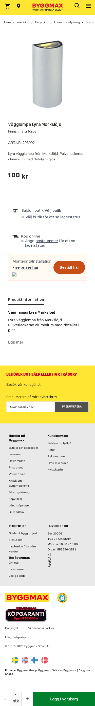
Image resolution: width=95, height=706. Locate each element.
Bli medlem (16, 512)
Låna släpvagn (19, 505)
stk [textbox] (16, 701)
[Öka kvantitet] (27, 699)
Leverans (15, 454)
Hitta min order (58, 463)
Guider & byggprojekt (23, 533)
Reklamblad (17, 461)
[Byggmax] (47, 7)
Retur (51, 450)
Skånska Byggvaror (64, 670)
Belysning (41, 22)
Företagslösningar (21, 492)
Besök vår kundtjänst (23, 384)
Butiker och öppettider (23, 448)
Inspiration (18, 526)
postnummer (46, 241)
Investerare (16, 569)
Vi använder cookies (41, 628)
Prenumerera (72, 406)
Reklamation (56, 456)
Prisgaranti (16, 467)
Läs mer (15, 342)
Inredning (22, 22)
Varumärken (17, 474)
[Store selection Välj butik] (19, 6)
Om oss (13, 562)
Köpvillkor (15, 499)
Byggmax (43, 670)
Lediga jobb (17, 575)
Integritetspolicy (15, 637)
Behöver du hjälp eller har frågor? (41, 374)
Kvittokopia (55, 469)
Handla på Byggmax (17, 438)
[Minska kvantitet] (5, 699)
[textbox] (18, 177)
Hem (7, 22)
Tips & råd (16, 540)
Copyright (11, 628)
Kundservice (58, 436)
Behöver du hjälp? (59, 443)
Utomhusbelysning (67, 22)
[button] (62, 597)
